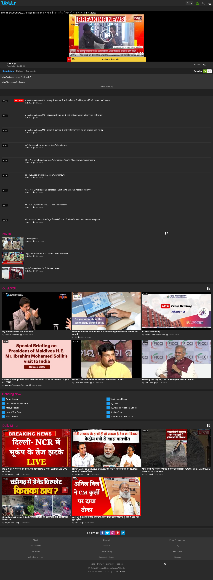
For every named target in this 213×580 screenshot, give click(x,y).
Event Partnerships (177, 540)
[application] (106, 35)
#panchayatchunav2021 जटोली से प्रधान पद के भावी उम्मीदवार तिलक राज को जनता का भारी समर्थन (64, 130)
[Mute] (136, 53)
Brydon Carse (116, 412)
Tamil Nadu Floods (118, 399)
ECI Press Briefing (151, 331)
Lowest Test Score (13, 412)
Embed (19, 71)
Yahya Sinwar (11, 399)
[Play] (71, 53)
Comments (31, 71)
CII (76, 337)
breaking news (31, 238)
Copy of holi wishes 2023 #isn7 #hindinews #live (46, 253)
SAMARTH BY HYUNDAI (121, 416)
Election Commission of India (155, 334)
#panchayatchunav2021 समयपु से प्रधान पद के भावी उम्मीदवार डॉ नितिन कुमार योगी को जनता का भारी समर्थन (67, 100)
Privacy (100, 564)
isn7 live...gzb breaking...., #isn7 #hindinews (45, 175)
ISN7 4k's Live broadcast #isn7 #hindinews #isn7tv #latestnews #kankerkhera (60, 160)
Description (8, 71)
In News (106, 546)
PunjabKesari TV (11, 474)
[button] (106, 35)
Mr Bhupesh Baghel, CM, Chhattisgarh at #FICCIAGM (168, 379)
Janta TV (78, 522)
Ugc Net (114, 403)
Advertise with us (35, 557)
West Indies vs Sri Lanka (16, 403)
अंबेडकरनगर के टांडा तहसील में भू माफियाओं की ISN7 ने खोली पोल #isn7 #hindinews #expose (62, 219)
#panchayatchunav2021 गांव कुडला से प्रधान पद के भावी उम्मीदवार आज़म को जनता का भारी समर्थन (63, 115)
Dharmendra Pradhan (82, 383)
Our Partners (35, 546)
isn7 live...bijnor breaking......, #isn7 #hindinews (46, 205)
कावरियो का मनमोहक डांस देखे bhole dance (42, 268)
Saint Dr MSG (11, 416)
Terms (92, 564)
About (35, 540)
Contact (106, 540)
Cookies (120, 564)
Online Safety (106, 551)
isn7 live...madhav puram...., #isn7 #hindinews (46, 145)
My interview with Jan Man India (17, 331)
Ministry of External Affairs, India (17, 385)
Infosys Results (12, 408)
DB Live (148, 474)
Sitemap (177, 557)
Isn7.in (10, 63)
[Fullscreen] (141, 53)
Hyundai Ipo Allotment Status (123, 408)
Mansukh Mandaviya (12, 334)
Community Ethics (106, 557)
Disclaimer (35, 551)
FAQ (177, 546)
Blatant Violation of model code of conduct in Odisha (98, 379)
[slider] (104, 53)
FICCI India (149, 383)
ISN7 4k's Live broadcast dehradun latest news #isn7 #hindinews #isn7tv (58, 190)
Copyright (110, 564)
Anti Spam (177, 551)
